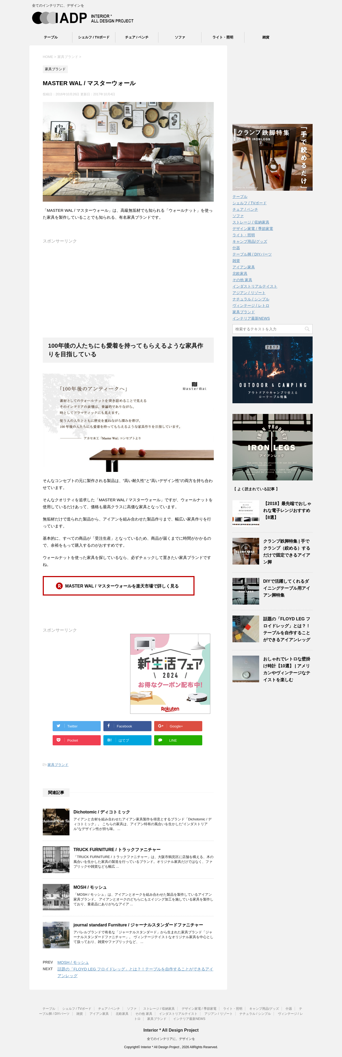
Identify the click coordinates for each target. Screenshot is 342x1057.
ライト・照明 (222, 37)
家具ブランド (58, 765)
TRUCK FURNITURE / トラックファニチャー (117, 849)
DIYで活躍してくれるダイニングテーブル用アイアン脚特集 (286, 588)
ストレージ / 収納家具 (250, 222)
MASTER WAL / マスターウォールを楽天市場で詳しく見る (122, 586)
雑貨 (265, 37)
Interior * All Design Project (171, 1030)
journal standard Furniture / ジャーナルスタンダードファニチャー (138, 925)
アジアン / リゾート (249, 293)
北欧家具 (239, 273)
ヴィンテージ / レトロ (250, 305)
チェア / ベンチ (137, 37)
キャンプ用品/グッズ (249, 241)
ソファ (180, 37)
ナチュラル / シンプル (250, 299)
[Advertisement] (128, 281)
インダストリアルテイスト (254, 286)
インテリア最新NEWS (251, 318)
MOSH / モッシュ (90, 887)
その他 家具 (242, 280)
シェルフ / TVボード (94, 37)
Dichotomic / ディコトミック (101, 812)
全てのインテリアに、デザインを (171, 1038)
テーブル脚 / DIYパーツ (252, 254)
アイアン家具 (243, 267)
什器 (236, 248)
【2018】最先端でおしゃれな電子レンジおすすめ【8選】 (287, 510)
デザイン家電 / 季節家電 (252, 228)
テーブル (51, 37)
